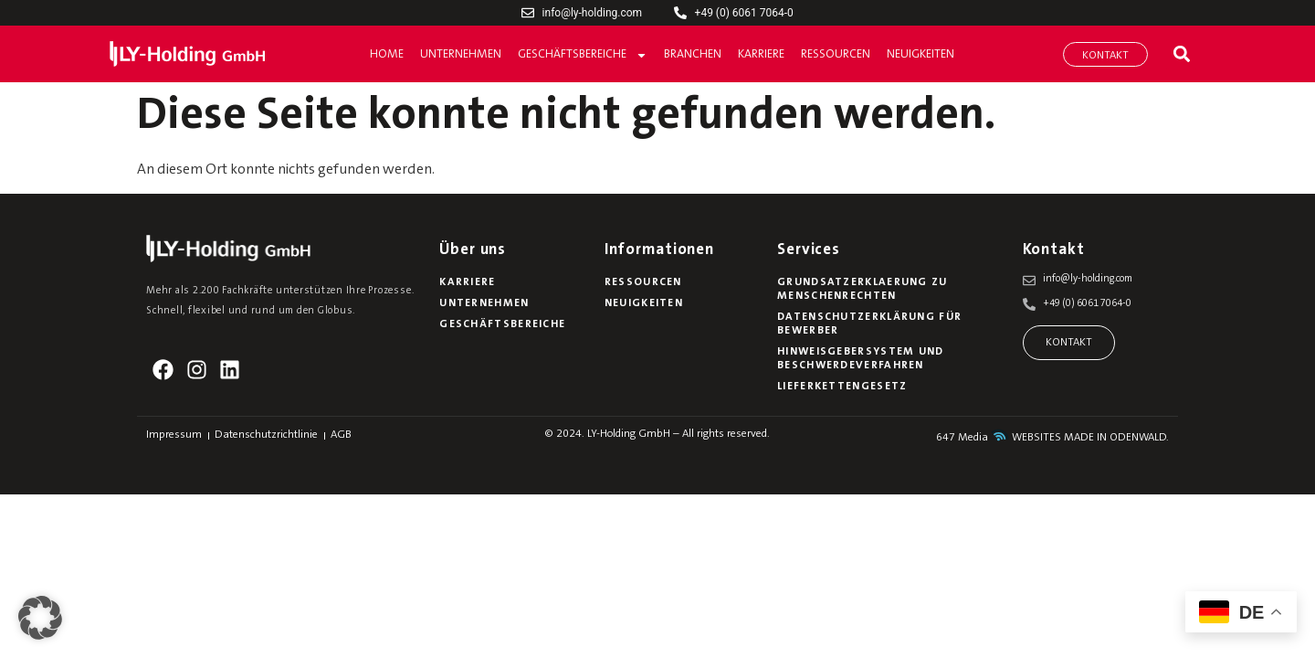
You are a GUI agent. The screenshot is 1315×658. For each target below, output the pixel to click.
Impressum (174, 435)
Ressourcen (835, 54)
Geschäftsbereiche (582, 55)
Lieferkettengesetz (842, 386)
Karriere (761, 54)
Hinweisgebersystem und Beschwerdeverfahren (860, 358)
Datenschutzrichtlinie (266, 435)
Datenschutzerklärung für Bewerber (869, 324)
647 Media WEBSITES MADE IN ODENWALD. (1052, 437)
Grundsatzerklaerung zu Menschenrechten (862, 289)
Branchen (692, 54)
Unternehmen (460, 54)
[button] (1181, 54)
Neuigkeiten (920, 54)
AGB (341, 435)
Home (387, 54)
